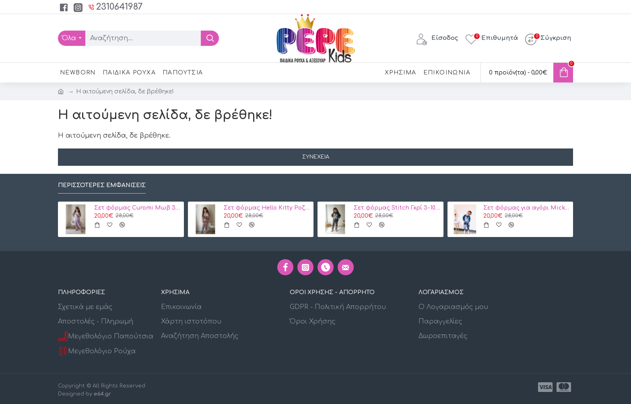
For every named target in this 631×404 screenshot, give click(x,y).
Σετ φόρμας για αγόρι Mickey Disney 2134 (526, 208)
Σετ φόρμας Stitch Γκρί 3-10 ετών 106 (397, 208)
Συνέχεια (315, 157)
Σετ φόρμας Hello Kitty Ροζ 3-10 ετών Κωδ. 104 (267, 208)
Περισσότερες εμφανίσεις (102, 185)
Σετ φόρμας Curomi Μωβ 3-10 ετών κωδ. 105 (137, 208)
